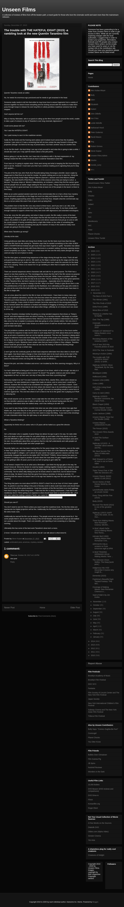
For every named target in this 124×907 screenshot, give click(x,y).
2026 (93, 251)
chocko (93, 160)
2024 (93, 258)
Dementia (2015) (99, 576)
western (40, 542)
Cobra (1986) (98, 384)
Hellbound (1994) (99, 377)
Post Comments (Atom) (47, 616)
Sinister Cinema (94, 836)
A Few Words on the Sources (99, 823)
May (95, 623)
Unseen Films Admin (99, 156)
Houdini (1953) (98, 467)
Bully (93, 95)
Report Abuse (95, 663)
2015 (93, 290)
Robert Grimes (96, 146)
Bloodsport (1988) (100, 373)
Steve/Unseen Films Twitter (99, 183)
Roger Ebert (93, 808)
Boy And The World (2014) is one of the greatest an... (103, 507)
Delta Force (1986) (100, 307)
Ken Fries (94, 118)
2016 (93, 286)
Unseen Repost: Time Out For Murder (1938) (103, 418)
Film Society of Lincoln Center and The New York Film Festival (103, 694)
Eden (93, 100)
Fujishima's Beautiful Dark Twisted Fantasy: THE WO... (103, 581)
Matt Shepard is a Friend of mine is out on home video (103, 461)
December (97, 293)
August (96, 612)
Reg (92, 142)
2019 (93, 276)
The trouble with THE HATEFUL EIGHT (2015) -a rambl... (101, 359)
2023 (93, 262)
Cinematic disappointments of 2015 (101, 325)
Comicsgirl (92, 733)
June (95, 619)
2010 (93, 655)
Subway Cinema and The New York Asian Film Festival (102, 711)
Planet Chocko (94, 234)
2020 (93, 272)
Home (42, 607)
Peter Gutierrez (97, 132)
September (97, 609)
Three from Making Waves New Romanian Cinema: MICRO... (103, 523)
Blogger (95, 902)
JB (89, 209)
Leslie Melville (96, 123)
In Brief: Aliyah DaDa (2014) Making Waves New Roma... (102, 530)
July (95, 616)
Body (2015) (97, 501)
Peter (90, 230)
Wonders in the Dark (96, 772)
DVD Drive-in (93, 795)
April (95, 626)
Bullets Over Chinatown (97, 755)
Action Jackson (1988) (102, 413)
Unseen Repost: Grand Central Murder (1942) (102, 409)
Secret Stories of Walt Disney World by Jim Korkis (102, 484)
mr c (92, 170)
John (90, 213)
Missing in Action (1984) (102, 354)
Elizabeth (94, 104)
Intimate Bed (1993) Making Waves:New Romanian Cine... (101, 538)
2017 (93, 283)
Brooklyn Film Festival (97, 680)
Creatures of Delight (96, 855)
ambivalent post (16, 542)
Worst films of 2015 (100, 310)
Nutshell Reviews (95, 767)
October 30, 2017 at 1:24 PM (28, 555)
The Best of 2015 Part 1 (102, 296)
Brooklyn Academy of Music (99, 676)
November (97, 602)
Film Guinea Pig (94, 759)
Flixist (90, 800)
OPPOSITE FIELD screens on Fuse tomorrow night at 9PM (103, 546)
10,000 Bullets (94, 785)
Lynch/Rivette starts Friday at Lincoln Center (103, 491)
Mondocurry (93, 221)
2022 (93, 265)
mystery (33, 542)
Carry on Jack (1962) (101, 393)
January (96, 637)
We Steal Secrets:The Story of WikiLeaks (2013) (101, 453)
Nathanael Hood (97, 128)
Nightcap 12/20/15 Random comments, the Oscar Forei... (103, 398)
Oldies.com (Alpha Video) (98, 832)
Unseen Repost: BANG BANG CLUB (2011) (102, 477)
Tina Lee (13, 555)
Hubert (93, 109)
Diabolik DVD (93, 827)
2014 (93, 641)
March (96, 630)
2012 (93, 648)
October (96, 605)
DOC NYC (92, 684)
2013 (93, 645)
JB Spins (91, 763)
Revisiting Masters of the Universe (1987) (102, 340)
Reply (12, 562)
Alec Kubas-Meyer (98, 90)
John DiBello (96, 114)
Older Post (75, 607)
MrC (89, 225)
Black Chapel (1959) (101, 404)
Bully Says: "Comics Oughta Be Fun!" (103, 729)
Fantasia (91, 688)
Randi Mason (96, 137)
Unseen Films (19, 9)
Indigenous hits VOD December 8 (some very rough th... (103, 570)
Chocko (91, 196)
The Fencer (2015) (100, 428)
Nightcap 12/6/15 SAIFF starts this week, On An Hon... (103, 515)
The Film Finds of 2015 (102, 303)
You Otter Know (94, 742)
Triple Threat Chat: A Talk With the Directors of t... (103, 471)
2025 (93, 255)
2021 (93, 269)
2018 (93, 279)
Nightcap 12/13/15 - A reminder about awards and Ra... (103, 445)
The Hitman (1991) (100, 300)
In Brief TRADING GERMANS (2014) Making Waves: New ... (103, 554)
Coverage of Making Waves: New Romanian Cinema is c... (103, 589)
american (26, 542)
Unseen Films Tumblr (96, 238)
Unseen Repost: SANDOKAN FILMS (102, 424)
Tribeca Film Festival (96, 716)
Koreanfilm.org (94, 804)
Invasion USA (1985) (101, 380)
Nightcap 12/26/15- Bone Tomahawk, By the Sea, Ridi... (103, 367)
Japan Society (93, 699)
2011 (93, 652)
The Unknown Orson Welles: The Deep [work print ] (103, 562)
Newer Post (9, 607)
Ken (89, 217)
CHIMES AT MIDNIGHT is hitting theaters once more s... (103, 333)
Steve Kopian (96, 151)
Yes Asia (91, 840)
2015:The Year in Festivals (103, 350)
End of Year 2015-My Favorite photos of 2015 (103, 345)
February (97, 633)
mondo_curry (96, 165)
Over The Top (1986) (101, 320)
